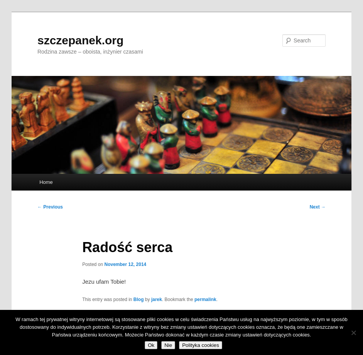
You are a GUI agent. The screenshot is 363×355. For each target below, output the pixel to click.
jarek (156, 299)
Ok (151, 345)
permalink (205, 299)
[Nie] (353, 332)
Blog (138, 299)
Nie (168, 345)
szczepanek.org (80, 40)
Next (318, 207)
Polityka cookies (200, 345)
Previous (50, 207)
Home (46, 182)
